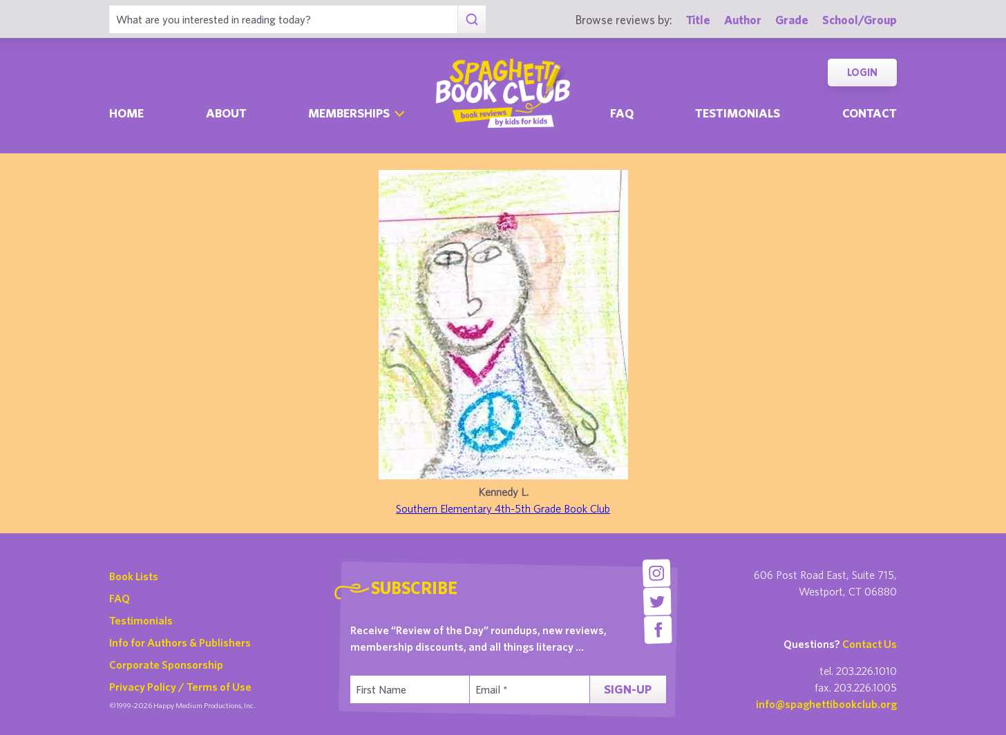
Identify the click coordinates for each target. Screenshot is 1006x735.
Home (126, 113)
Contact (869, 113)
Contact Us (869, 644)
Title (698, 19)
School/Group (859, 19)
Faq (622, 113)
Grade (791, 19)
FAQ (119, 598)
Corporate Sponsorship (166, 664)
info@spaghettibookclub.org (826, 704)
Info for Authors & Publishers (180, 642)
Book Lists (133, 576)
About (226, 113)
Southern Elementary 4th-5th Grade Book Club (503, 508)
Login (862, 72)
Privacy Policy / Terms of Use (180, 686)
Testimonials (737, 113)
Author (742, 19)
